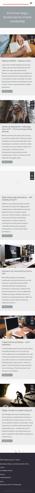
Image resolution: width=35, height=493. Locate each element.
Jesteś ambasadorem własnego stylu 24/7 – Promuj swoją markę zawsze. (17, 129)
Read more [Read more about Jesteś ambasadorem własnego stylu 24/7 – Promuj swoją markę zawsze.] (6, 162)
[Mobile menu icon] (31, 3)
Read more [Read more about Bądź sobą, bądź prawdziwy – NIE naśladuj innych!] (6, 235)
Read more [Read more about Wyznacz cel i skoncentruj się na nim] (6, 306)
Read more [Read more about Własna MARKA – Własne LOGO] (6, 91)
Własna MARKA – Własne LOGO (16, 61)
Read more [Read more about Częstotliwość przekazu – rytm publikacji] (6, 375)
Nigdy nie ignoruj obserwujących (17, 410)
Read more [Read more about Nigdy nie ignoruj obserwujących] (6, 441)
